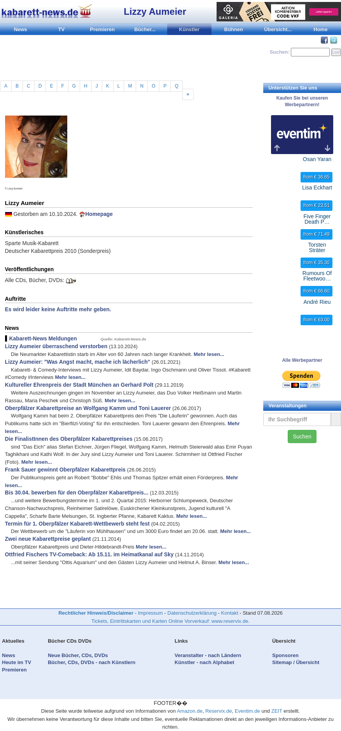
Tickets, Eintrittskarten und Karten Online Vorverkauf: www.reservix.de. (170, 621)
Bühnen (233, 29)
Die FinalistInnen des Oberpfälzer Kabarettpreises (69, 439)
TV (61, 29)
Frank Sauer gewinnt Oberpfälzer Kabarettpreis (65, 469)
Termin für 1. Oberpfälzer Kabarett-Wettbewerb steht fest (77, 524)
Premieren (102, 29)
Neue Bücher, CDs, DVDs (78, 655)
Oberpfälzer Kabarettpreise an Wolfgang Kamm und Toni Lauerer (88, 408)
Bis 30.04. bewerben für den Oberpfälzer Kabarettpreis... (77, 492)
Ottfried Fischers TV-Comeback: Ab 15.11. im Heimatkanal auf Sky (89, 554)
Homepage (99, 214)
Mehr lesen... (209, 354)
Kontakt (229, 613)
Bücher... (145, 29)
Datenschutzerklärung (192, 613)
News (20, 29)
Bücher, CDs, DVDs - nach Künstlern (91, 662)
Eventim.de (247, 711)
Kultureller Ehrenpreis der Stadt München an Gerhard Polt (79, 385)
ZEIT (276, 711)
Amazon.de (190, 711)
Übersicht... (278, 29)
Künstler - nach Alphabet (204, 662)
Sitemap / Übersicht (295, 662)
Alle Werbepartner (302, 360)
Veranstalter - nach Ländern (208, 655)
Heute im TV (16, 662)
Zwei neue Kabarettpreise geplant (48, 539)
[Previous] (188, 94)
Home (320, 29)
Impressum (150, 613)
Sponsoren (285, 655)
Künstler (189, 29)
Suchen (302, 436)
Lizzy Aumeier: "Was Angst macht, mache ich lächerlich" (77, 362)
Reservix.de (218, 711)
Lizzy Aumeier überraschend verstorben (56, 346)
